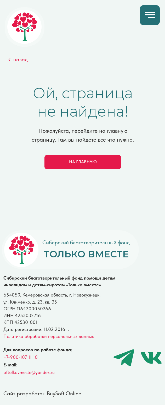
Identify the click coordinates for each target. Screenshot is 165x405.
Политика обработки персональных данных (48, 336)
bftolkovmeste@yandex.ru (29, 372)
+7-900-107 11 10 (20, 357)
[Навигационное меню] (150, 15)
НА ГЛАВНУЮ (83, 161)
